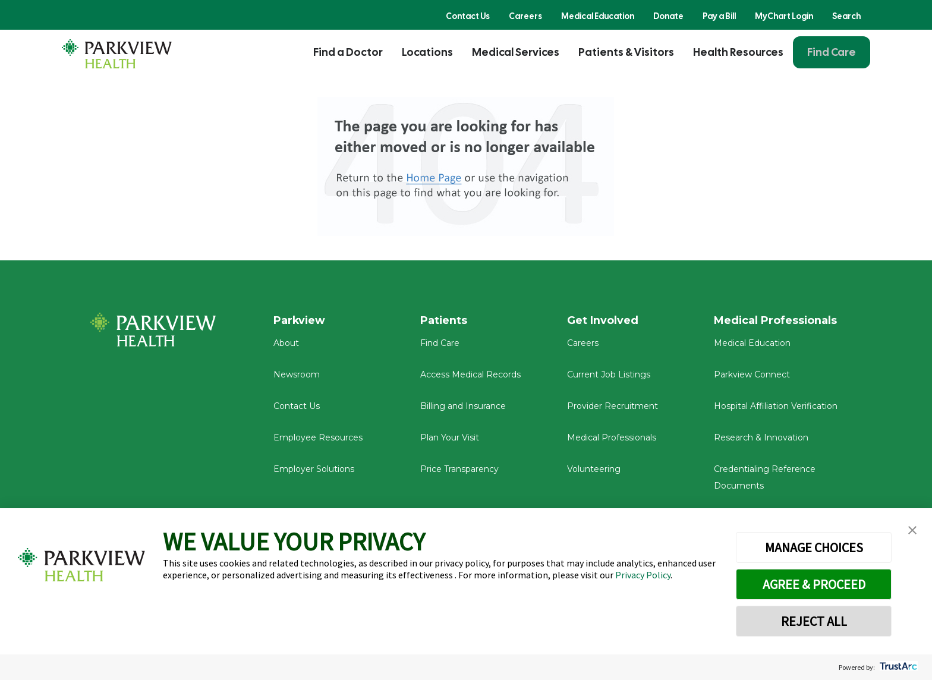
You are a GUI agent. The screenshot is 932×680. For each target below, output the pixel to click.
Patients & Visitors (626, 52)
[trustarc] (897, 667)
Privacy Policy (642, 575)
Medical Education (597, 16)
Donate (668, 16)
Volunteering (594, 469)
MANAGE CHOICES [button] (814, 547)
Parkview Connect (752, 375)
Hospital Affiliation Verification (775, 406)
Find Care (831, 52)
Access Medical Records (470, 375)
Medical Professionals (611, 438)
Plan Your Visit (449, 438)
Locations (427, 52)
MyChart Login (784, 16)
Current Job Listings (608, 375)
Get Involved (602, 320)
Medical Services (515, 52)
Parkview (299, 320)
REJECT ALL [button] (814, 621)
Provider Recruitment (612, 406)
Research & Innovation (761, 438)
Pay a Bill (719, 16)
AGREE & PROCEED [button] (814, 584)
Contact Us (468, 16)
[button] (912, 530)
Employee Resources (318, 438)
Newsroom (296, 375)
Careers (525, 16)
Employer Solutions (313, 469)
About (286, 344)
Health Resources (738, 52)
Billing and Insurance (463, 406)
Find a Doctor (348, 52)
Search (846, 16)
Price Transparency (459, 469)
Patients (444, 320)
